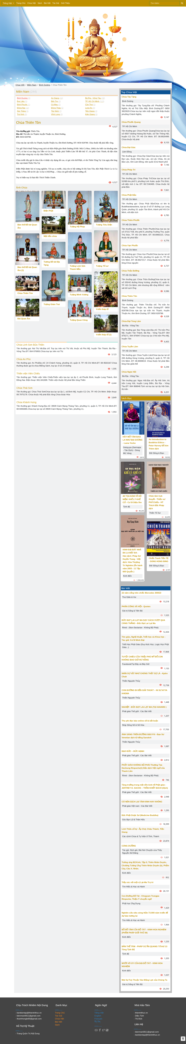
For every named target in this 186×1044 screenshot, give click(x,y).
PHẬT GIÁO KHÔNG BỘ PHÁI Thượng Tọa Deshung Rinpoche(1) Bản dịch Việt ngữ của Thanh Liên (143, 768)
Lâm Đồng (127, 152)
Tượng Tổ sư (102, 266)
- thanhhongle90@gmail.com (29, 1019)
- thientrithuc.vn (141, 1013)
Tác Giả (55, 3)
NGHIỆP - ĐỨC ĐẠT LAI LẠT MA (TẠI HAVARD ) (144, 707)
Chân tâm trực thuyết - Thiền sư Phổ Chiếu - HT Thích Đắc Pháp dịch (157, 502)
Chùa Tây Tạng (129, 97)
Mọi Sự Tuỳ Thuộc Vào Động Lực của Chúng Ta (144, 980)
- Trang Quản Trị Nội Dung (28, 1033)
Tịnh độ (126, 507)
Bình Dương (44, 85)
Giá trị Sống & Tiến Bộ (132, 611)
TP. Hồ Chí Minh (129, 126)
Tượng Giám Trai (52, 304)
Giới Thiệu (65, 3)
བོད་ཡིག (97, 1022)
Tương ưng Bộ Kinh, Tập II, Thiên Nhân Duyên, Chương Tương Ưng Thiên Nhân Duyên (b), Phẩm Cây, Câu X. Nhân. (145, 865)
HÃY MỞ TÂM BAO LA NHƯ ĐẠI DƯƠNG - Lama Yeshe (132, 440)
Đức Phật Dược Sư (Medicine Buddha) (140, 815)
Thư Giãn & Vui (129, 597)
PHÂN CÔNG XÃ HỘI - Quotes (136, 606)
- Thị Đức (138, 1019)
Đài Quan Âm (23, 319)
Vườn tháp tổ (102, 309)
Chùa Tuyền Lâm (130, 346)
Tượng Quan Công (79, 320)
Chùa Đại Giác (129, 147)
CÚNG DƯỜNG (129, 846)
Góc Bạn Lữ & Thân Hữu (133, 819)
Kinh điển (127, 576)
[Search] (164, 3)
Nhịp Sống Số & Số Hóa (133, 725)
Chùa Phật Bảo (129, 195)
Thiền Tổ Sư (155, 513)
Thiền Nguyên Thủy (131, 681)
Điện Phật (48, 211)
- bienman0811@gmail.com (28, 1016)
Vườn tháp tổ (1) (103, 335)
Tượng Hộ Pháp (77, 227)
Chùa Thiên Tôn (25, 293)
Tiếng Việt (7, 3)
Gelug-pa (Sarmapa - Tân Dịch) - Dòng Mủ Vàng (132, 450)
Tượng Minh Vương (79, 295)
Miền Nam (31, 85)
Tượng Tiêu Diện (104, 225)
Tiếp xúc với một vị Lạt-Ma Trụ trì (137, 882)
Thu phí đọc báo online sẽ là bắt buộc (140, 721)
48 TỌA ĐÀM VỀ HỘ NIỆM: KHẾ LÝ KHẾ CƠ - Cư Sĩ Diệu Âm (132, 499)
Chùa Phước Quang (131, 122)
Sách (40, 3)
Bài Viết (47, 3)
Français (98, 1019)
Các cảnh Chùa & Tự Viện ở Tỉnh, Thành (140, 836)
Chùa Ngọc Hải (129, 372)
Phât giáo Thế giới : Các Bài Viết (137, 711)
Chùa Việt (31, 3)
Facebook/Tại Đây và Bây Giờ (135, 664)
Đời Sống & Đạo (156, 453)
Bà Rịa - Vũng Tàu (130, 325)
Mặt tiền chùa (50, 236)
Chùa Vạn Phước (130, 245)
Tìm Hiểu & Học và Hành (133, 887)
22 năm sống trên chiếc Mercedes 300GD (141, 593)
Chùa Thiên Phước (131, 220)
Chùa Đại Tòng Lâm (131, 321)
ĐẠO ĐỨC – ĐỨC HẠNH (133, 751)
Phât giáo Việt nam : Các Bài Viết (137, 806)
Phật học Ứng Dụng (131, 903)
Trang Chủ (20, 3)
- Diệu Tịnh (139, 1016)
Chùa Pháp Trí (128, 170)
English (97, 1016)
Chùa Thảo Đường (130, 271)
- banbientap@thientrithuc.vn (29, 1013)
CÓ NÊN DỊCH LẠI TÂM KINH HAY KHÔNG (142, 802)
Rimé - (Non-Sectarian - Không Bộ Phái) (140, 627)
